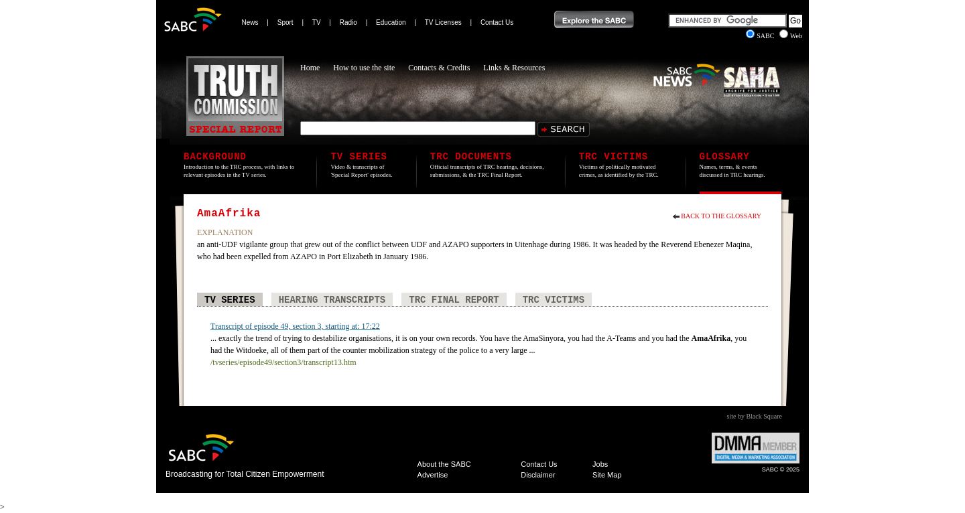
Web (790, 36)
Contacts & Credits (439, 68)
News (250, 22)
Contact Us (496, 22)
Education (390, 22)
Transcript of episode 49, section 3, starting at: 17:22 (295, 326)
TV (316, 22)
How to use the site (364, 68)
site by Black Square (754, 416)
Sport (285, 22)
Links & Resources (514, 68)
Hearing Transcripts (332, 300)
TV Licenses (443, 22)
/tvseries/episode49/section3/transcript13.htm (283, 362)
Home (310, 68)
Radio (348, 22)
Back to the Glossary (721, 216)
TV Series (229, 300)
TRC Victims (553, 300)
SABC (761, 36)
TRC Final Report (454, 300)
